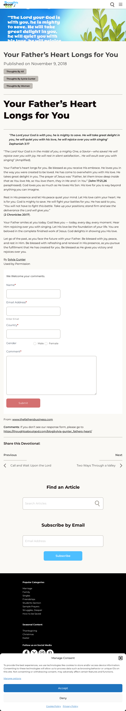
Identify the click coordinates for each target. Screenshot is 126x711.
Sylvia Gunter (17, 259)
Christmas (28, 634)
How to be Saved (32, 613)
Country (12, 325)
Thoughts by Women (18, 86)
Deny (63, 698)
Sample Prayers (31, 606)
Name (11, 285)
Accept (63, 688)
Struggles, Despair (32, 610)
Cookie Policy (53, 706)
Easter (26, 638)
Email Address (16, 302)
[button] (120, 658)
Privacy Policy (70, 706)
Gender (11, 343)
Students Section (32, 602)
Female (51, 343)
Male (38, 343)
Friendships (29, 599)
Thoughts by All (15, 71)
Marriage (27, 588)
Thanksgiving (30, 630)
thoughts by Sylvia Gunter (20, 78)
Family (26, 592)
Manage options (12, 678)
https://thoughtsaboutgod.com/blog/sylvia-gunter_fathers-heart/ (48, 431)
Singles (26, 595)
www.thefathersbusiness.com (32, 419)
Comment (13, 351)
